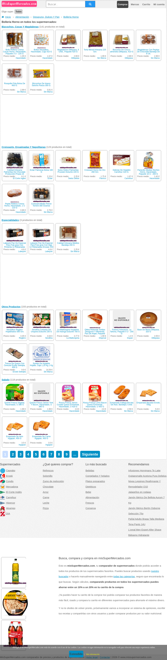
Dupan (130, 338)
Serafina (49, 338)
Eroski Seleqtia (19, 372)
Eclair (50, 178)
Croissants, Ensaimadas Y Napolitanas (24, 147)
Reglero (22, 338)
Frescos (90, 503)
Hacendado (21, 58)
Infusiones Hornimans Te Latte (144, 470)
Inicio (6, 17)
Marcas (135, 4)
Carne (46, 497)
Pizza (46, 508)
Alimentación (22, 17)
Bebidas (90, 470)
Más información (92, 654)
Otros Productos (11, 306)
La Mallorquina (73, 338)
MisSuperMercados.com (19, 4)
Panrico (102, 178)
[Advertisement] (83, 121)
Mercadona (9, 486)
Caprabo (7, 470)
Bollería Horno (71, 17)
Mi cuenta (159, 4)
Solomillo (47, 476)
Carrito (146, 4)
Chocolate (48, 486)
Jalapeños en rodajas (139, 492)
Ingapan (22, 445)
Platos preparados (95, 481)
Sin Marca (101, 58)
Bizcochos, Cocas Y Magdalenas (20, 26)
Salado (5, 379)
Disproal (102, 338)
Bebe (88, 492)
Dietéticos (91, 486)
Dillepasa (75, 58)
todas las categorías (124, 576)
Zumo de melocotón (53, 481)
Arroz (45, 492)
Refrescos (48, 470)
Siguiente (90, 454)
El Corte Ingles (19, 178)
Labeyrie (22, 251)
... (74, 454)
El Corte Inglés (11, 492)
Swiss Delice (73, 178)
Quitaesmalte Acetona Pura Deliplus (147, 476)
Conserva (91, 508)
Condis (7, 481)
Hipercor (7, 503)
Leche (46, 503)
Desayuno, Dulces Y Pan (46, 17)
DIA (5, 513)
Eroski (6, 476)
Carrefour (129, 178)
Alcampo (7, 508)
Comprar (123, 4)
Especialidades (10, 220)
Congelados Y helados (98, 476)
